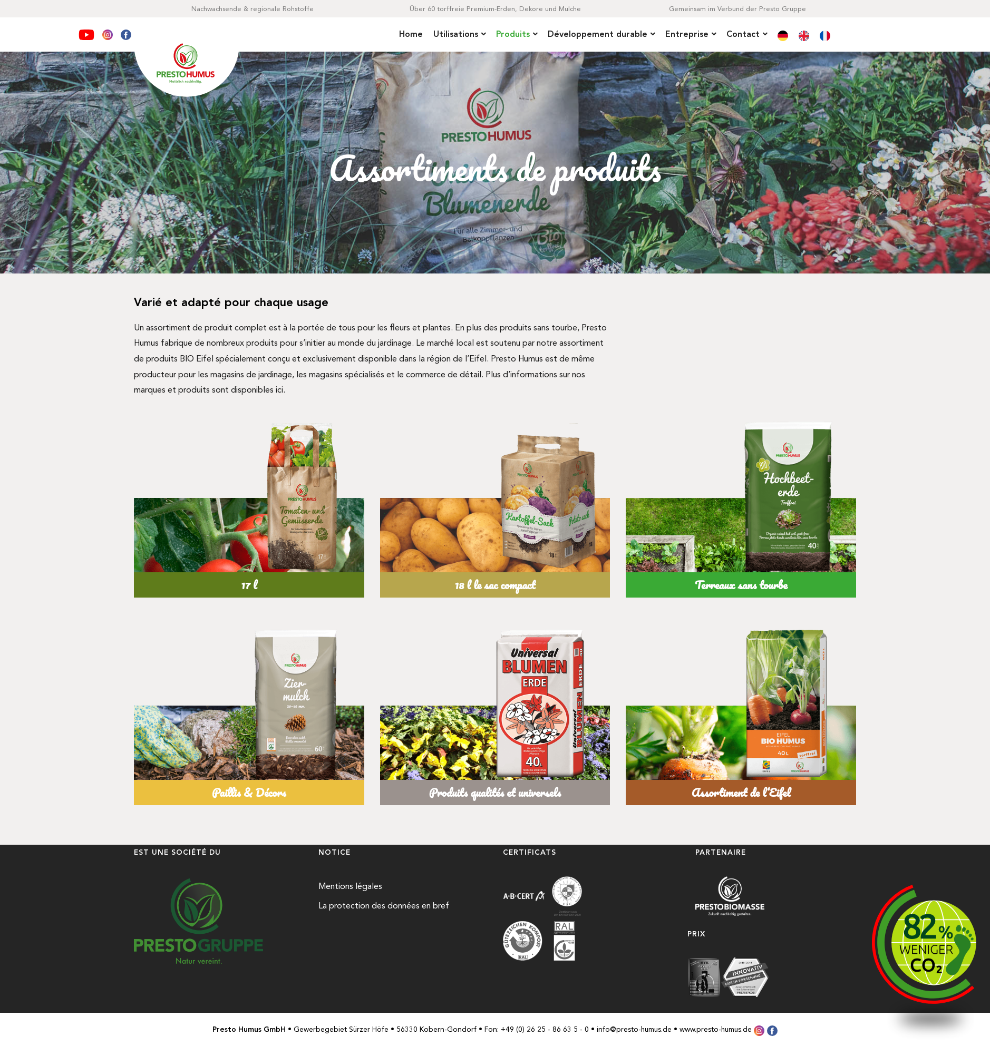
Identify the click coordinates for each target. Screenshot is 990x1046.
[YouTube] (88, 33)
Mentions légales (350, 886)
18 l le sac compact (494, 584)
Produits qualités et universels (495, 792)
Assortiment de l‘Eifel (741, 792)
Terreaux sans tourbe (741, 584)
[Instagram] (108, 33)
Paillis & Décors (249, 792)
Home (411, 34)
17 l (249, 584)
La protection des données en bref (383, 906)
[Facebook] (126, 33)
